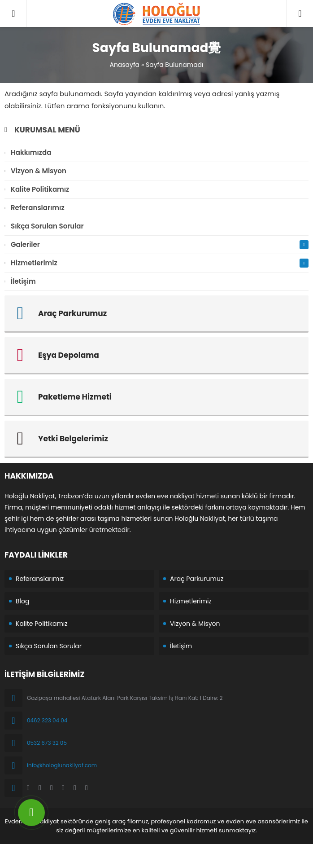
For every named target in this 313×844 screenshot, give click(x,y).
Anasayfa (124, 64)
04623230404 (300, 4)
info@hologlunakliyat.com (62, 765)
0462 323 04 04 (47, 720)
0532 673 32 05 (47, 743)
